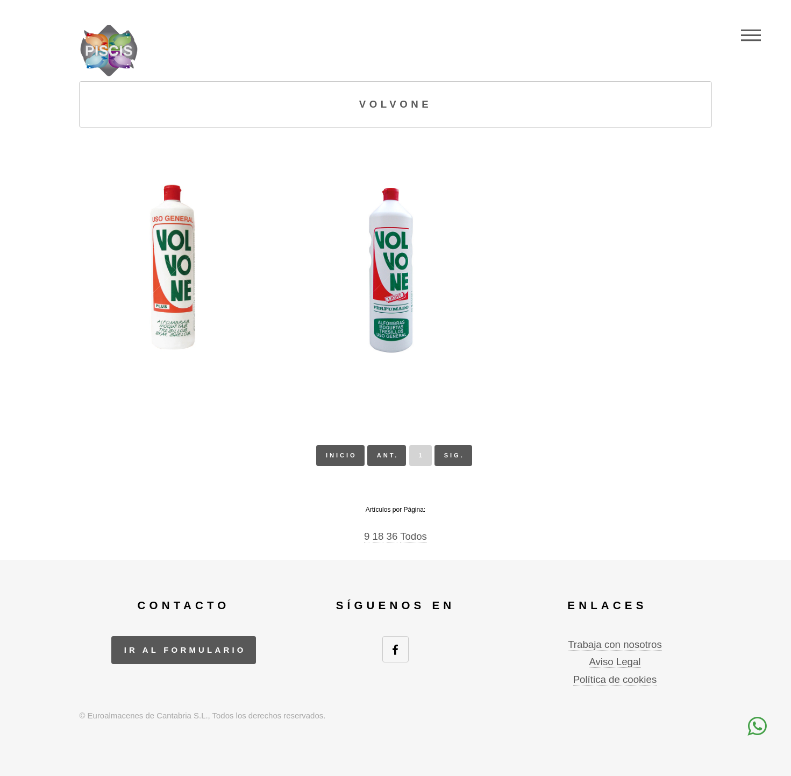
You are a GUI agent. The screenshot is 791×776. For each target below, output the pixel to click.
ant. (388, 455)
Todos (413, 536)
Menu (751, 35)
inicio (341, 455)
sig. (454, 455)
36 (392, 536)
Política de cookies (615, 679)
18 (378, 536)
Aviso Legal (614, 661)
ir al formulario (185, 649)
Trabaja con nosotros (615, 644)
